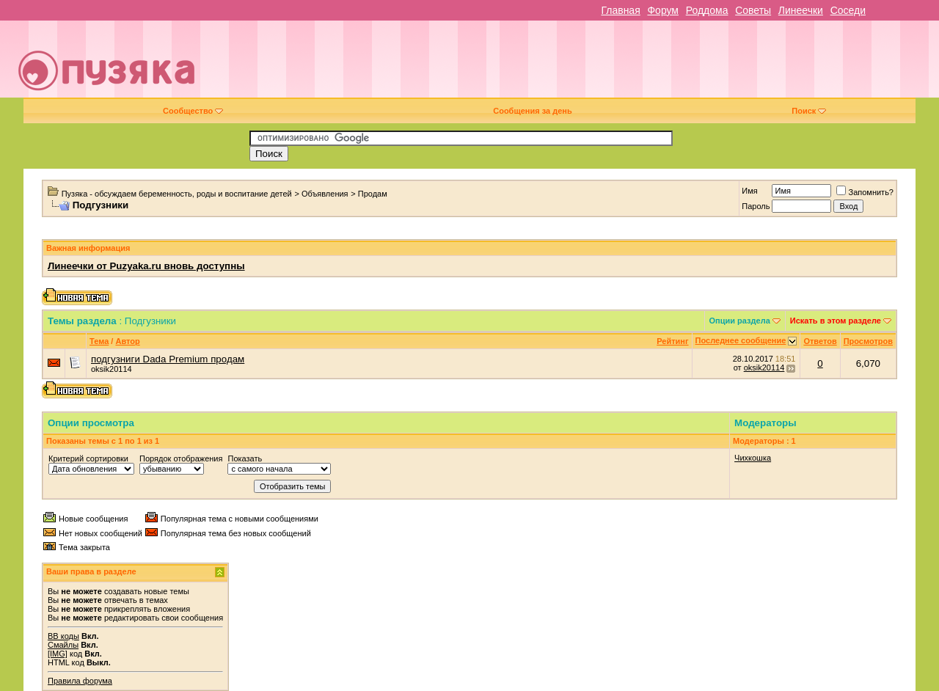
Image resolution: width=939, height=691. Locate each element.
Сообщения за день (532, 110)
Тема (99, 341)
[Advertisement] (574, 65)
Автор (127, 341)
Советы (753, 10)
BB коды (63, 636)
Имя (749, 190)
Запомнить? (865, 192)
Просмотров (868, 341)
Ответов (819, 341)
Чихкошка (752, 457)
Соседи (848, 10)
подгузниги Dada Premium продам (167, 359)
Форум (663, 10)
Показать (244, 458)
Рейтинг (672, 341)
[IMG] (57, 653)
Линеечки (800, 10)
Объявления (325, 193)
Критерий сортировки (88, 458)
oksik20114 (111, 369)
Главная (620, 10)
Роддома (707, 10)
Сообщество (193, 110)
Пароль (756, 206)
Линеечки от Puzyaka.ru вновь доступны (146, 265)
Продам (372, 193)
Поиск (809, 110)
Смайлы (63, 644)
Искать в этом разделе (835, 320)
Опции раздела (739, 320)
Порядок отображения (180, 458)
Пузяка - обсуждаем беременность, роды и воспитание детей (177, 193)
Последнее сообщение (740, 340)
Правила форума (80, 680)
